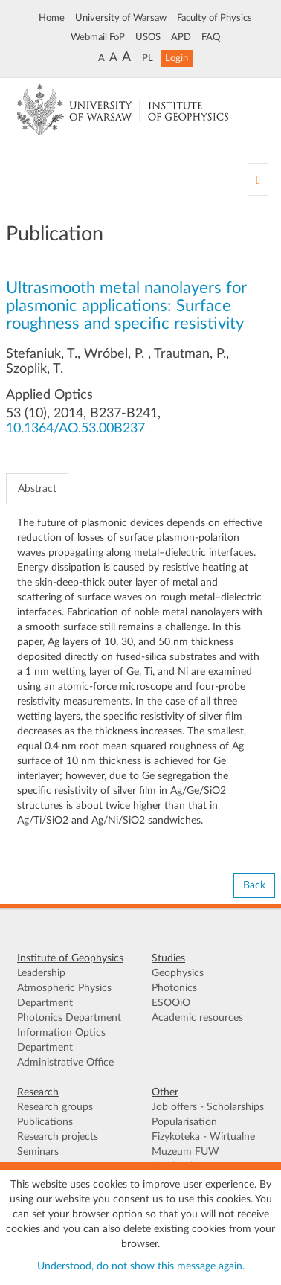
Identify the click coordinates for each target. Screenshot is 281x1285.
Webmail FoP (98, 37)
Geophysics (178, 973)
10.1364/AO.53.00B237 (75, 428)
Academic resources (197, 1018)
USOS (148, 37)
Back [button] (254, 885)
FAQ (210, 37)
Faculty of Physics (214, 17)
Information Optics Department (61, 1040)
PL (147, 58)
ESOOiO (171, 1003)
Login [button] (176, 58)
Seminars (38, 1152)
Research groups (55, 1107)
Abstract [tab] (37, 489)
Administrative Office (65, 1062)
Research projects (57, 1137)
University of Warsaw (121, 17)
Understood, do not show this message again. (141, 1266)
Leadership (41, 973)
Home (52, 17)
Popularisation (184, 1122)
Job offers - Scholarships (208, 1107)
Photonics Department (69, 1018)
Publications (45, 1122)
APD (181, 37)
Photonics (174, 988)
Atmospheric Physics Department (64, 995)
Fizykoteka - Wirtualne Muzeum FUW (203, 1144)
